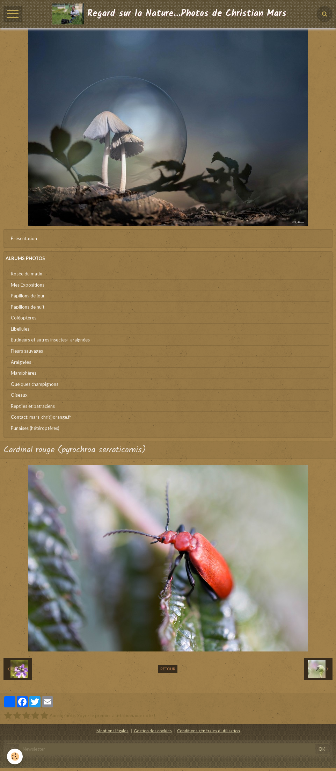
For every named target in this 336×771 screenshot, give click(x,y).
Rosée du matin (26, 273)
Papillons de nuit (27, 307)
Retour (167, 668)
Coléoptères (23, 317)
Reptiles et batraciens (33, 406)
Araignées (21, 362)
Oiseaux (19, 395)
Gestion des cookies (153, 730)
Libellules (20, 329)
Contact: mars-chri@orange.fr (41, 417)
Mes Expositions (27, 285)
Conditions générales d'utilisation (208, 730)
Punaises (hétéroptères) (35, 428)
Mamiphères (23, 373)
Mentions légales (112, 730)
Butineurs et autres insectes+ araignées (50, 340)
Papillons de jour (28, 295)
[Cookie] (15, 756)
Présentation (24, 238)
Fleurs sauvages (27, 351)
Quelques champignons (34, 384)
